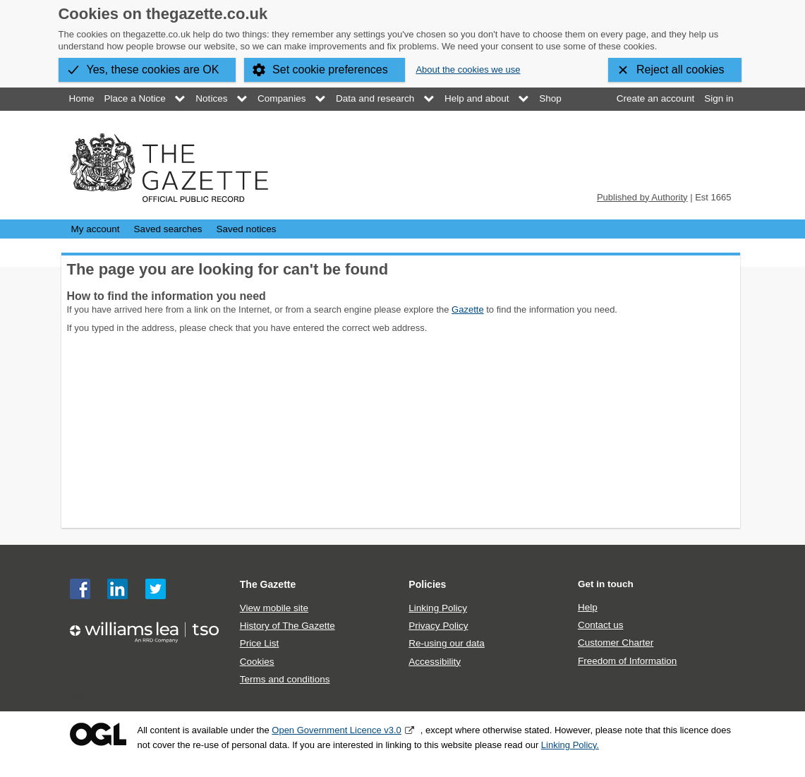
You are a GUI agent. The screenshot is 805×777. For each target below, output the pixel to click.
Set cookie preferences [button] (330, 70)
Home (82, 98)
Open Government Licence (98, 734)
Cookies (257, 661)
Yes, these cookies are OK (153, 70)
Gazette (468, 309)
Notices (211, 98)
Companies (281, 98)
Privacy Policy (438, 625)
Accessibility (434, 661)
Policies (427, 584)
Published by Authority (642, 197)
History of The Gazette (287, 625)
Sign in (718, 98)
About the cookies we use (468, 69)
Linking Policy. (570, 745)
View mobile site (274, 608)
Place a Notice (135, 98)
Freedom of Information (627, 661)
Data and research (375, 98)
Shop (550, 98)
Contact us (601, 625)
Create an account (655, 98)
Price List (259, 643)
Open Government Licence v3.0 (336, 730)
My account (95, 229)
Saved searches (168, 229)
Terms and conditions (285, 679)
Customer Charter (615, 642)
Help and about (476, 98)
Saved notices (247, 229)
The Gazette (268, 584)
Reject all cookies (680, 70)
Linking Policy (437, 608)
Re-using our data (446, 643)
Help (588, 607)
